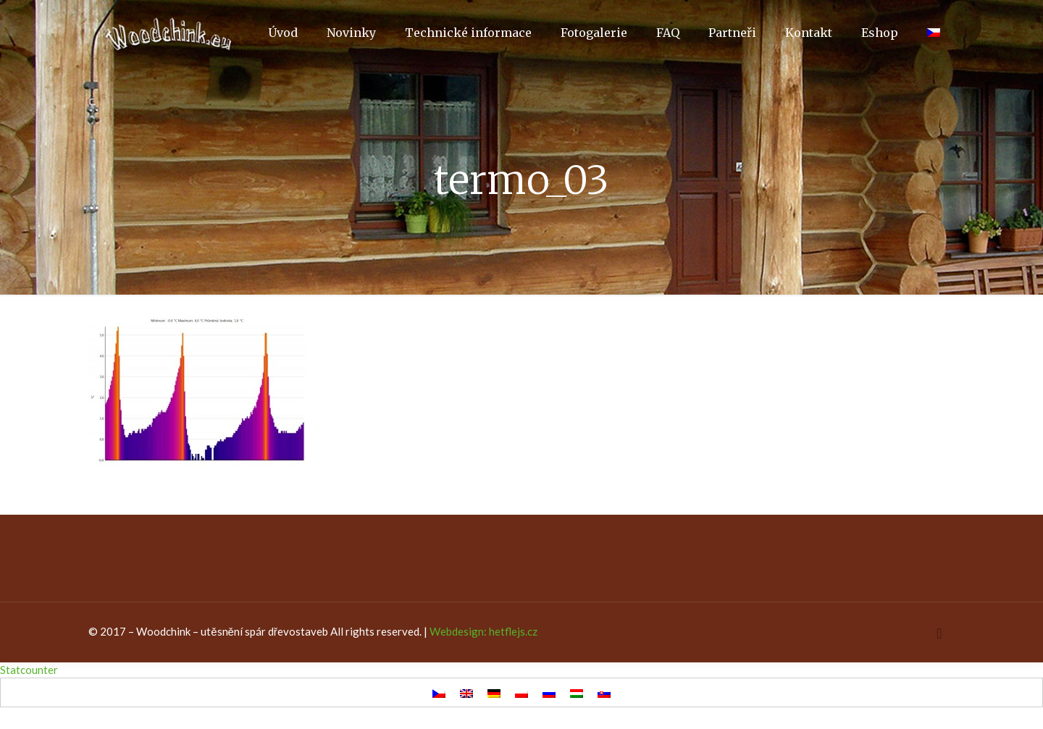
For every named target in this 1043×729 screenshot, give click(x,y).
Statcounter (29, 669)
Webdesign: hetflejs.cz (483, 631)
